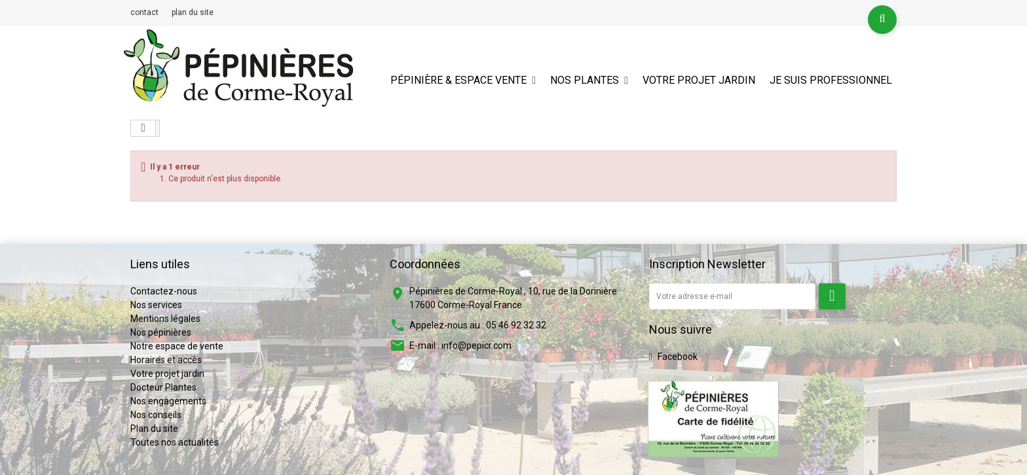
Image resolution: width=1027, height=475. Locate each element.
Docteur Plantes (163, 387)
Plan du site (154, 428)
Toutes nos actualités (174, 442)
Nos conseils (155, 415)
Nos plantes (584, 80)
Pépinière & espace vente (458, 80)
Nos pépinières (160, 332)
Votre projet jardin (699, 80)
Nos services (156, 305)
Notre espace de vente (176, 346)
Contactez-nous (163, 291)
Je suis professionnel (831, 80)
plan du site (193, 12)
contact (144, 12)
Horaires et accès (166, 360)
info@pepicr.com (476, 345)
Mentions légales (165, 318)
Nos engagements (168, 401)
